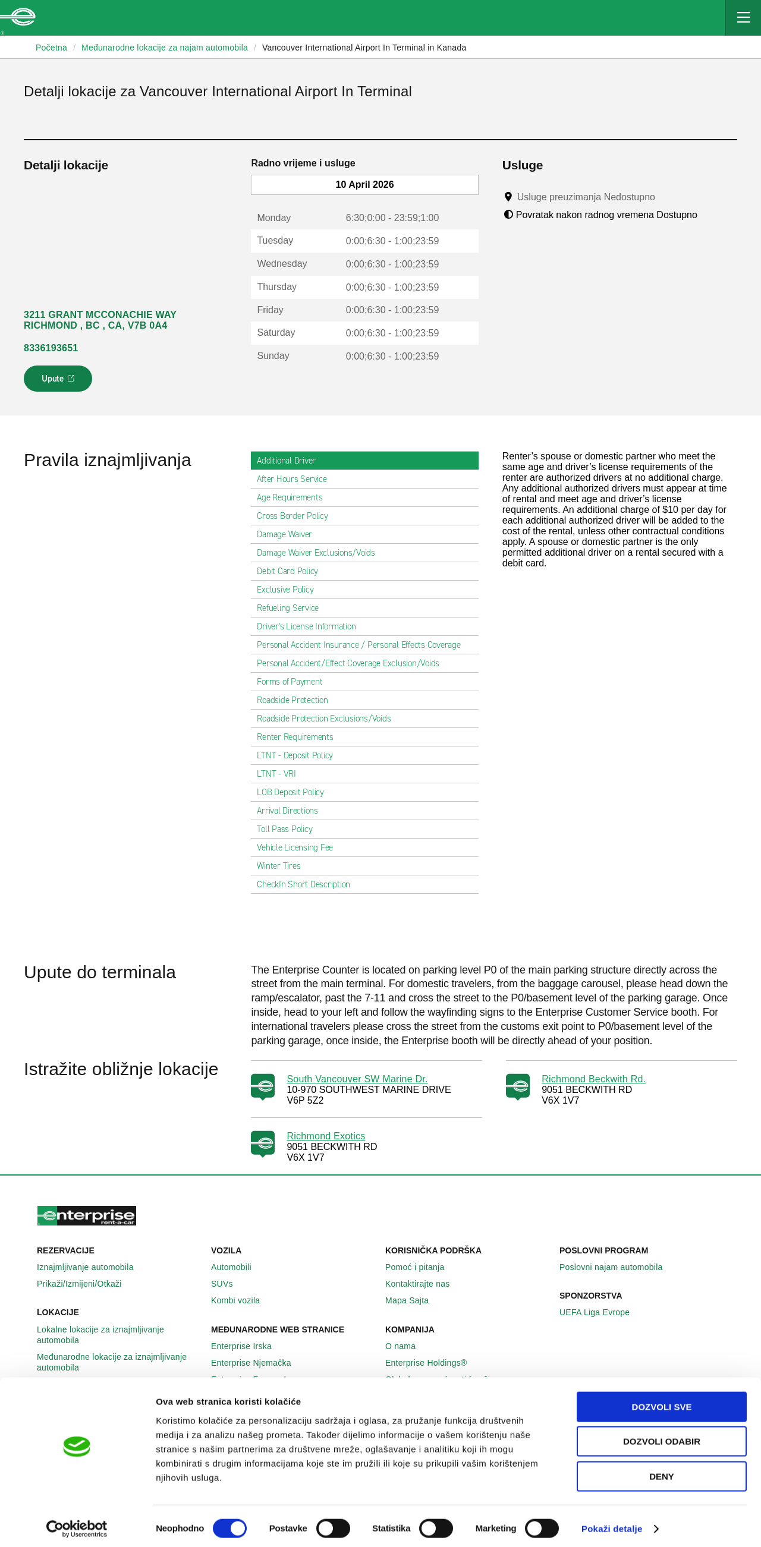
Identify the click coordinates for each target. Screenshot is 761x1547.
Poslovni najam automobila (617, 1267)
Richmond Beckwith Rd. (594, 1079)
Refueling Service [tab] (292, 608)
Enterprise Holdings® (432, 1363)
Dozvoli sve (662, 1402)
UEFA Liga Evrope (601, 1312)
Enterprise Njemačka (257, 1363)
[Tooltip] (666, 197)
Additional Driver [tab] (291, 461)
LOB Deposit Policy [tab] (295, 792)
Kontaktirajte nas (424, 1283)
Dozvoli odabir (661, 1437)
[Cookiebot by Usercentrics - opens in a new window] (77, 1524)
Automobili (238, 1267)
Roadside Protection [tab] (297, 700)
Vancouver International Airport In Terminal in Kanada (364, 47)
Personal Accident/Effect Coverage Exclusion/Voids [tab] (353, 663)
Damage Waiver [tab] (289, 534)
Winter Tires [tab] (283, 866)
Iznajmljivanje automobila (92, 1267)
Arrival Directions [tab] (292, 811)
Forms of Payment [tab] (294, 682)
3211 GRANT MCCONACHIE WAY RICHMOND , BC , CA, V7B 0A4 (100, 320)
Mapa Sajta (413, 1300)
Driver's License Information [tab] (311, 626)
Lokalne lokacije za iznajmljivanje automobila (119, 1335)
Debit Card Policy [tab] (292, 571)
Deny (661, 1471)
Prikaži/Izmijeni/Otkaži (86, 1283)
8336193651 (51, 348)
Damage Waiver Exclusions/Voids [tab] (321, 553)
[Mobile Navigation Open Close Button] (743, 18)
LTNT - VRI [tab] (281, 774)
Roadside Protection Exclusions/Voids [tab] (328, 718)
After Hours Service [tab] (296, 479)
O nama (407, 1346)
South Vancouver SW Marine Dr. (357, 1079)
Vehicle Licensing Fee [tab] (299, 847)
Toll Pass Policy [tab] (289, 829)
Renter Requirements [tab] (299, 737)
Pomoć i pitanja (421, 1267)
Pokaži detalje (612, 1523)
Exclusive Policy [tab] (290, 590)
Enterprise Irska (248, 1346)
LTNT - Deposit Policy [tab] (299, 755)
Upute (60, 382)
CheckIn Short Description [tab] (308, 884)
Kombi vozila (242, 1300)
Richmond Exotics (326, 1136)
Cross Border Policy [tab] (297, 516)
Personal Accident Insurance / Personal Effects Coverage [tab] (363, 645)
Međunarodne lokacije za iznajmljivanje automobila (119, 1362)
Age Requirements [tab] (294, 497)
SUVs (228, 1283)
